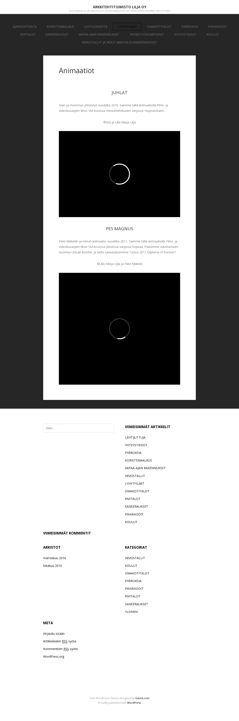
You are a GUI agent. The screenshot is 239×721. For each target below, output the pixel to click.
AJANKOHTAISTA (25, 26)
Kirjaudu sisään (54, 633)
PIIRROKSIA (189, 26)
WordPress (134, 703)
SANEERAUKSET (57, 34)
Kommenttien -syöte (60, 649)
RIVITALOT (28, 34)
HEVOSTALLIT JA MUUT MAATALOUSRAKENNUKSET (119, 42)
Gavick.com (142, 698)
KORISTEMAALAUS (60, 26)
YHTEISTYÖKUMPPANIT (147, 34)
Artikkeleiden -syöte (59, 641)
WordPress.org (53, 656)
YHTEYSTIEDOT (185, 34)
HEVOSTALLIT (135, 476)
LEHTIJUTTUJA (135, 437)
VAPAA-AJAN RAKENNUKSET (99, 34)
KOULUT (213, 34)
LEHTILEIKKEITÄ (96, 26)
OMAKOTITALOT (159, 26)
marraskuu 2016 (54, 558)
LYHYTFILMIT (127, 26)
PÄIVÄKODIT (217, 26)
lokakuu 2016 (52, 566)
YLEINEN (131, 612)
